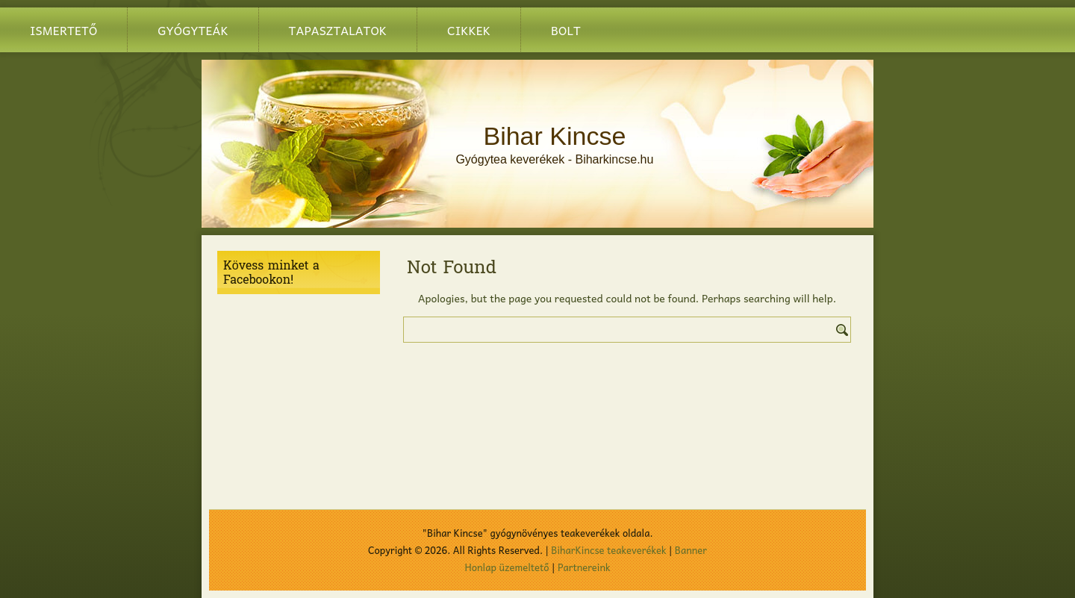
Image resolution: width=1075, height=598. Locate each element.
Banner (691, 550)
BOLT (566, 30)
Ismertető (63, 30)
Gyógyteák (193, 30)
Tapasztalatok (338, 30)
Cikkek (468, 30)
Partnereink (584, 567)
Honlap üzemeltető (507, 567)
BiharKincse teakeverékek (608, 550)
